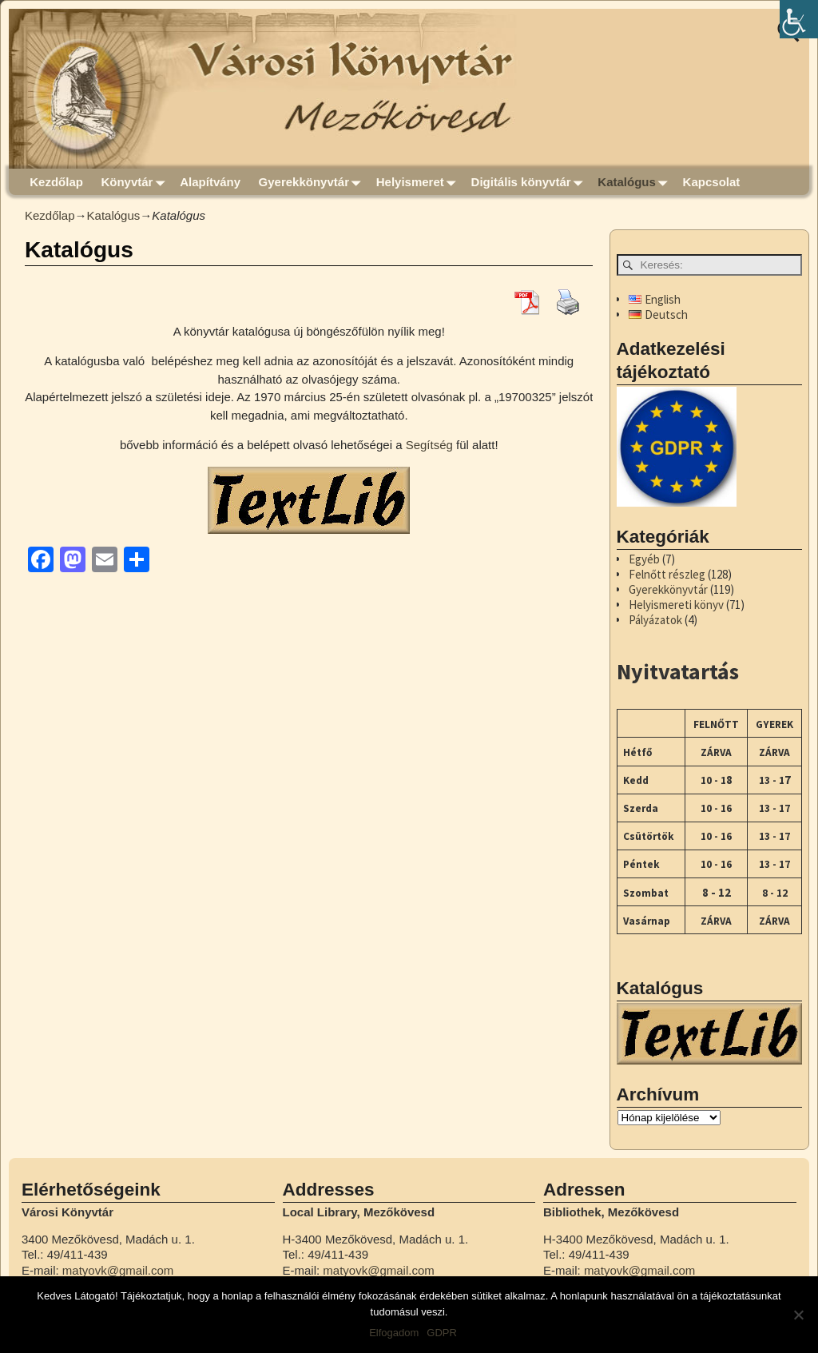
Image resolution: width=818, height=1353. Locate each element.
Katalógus (635, 182)
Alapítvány (210, 182)
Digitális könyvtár (530, 182)
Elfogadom (394, 1333)
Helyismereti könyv (676, 604)
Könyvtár (136, 182)
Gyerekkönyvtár (313, 182)
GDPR (442, 1333)
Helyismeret (419, 182)
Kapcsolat (712, 182)
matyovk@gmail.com (117, 1270)
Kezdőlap (56, 182)
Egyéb (644, 559)
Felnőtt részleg (667, 574)
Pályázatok (655, 619)
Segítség (429, 445)
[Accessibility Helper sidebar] (799, 19)
